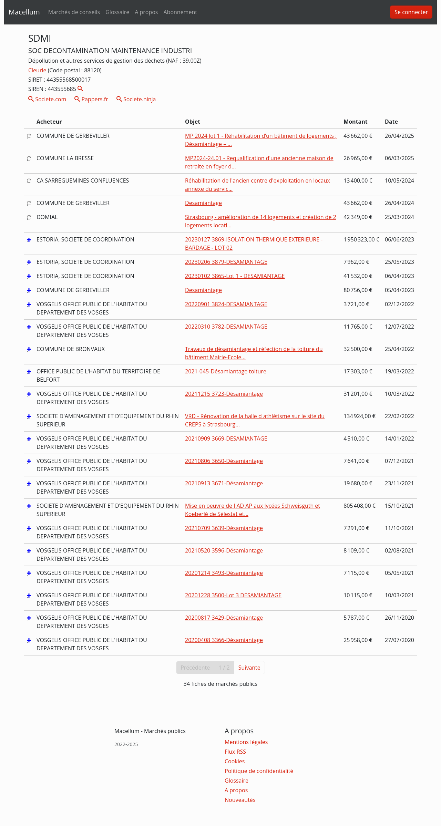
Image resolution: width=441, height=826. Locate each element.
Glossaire (117, 12)
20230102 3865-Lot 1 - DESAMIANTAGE (235, 276)
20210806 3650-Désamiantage (224, 461)
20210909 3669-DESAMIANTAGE (226, 438)
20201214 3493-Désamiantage (224, 573)
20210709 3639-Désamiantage (224, 528)
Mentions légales (246, 742)
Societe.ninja (136, 99)
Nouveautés (240, 800)
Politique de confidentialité (259, 771)
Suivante (249, 667)
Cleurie (38, 70)
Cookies (235, 761)
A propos (146, 12)
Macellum (24, 12)
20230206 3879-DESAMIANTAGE (226, 262)
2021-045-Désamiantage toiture (225, 371)
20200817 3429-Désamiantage (224, 617)
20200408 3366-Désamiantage (224, 640)
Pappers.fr (91, 99)
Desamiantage (203, 203)
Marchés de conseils (74, 12)
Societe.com (47, 99)
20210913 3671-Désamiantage (224, 483)
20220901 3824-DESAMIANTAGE (226, 304)
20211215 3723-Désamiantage (224, 393)
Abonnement (180, 12)
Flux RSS (235, 751)
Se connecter (411, 12)
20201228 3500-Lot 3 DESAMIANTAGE (233, 595)
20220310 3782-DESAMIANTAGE (226, 326)
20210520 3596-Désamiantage (224, 550)
